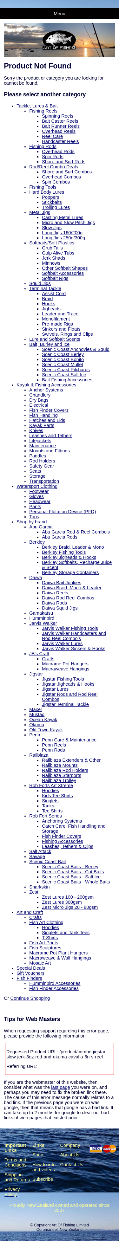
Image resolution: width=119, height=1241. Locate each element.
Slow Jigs (52, 227)
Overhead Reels (59, 131)
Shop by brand (32, 521)
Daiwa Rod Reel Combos (68, 597)
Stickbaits (52, 202)
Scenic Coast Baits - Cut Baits (73, 871)
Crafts (48, 658)
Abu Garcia (40, 526)
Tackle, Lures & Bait (37, 105)
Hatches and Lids (47, 420)
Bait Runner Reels (61, 126)
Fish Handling (43, 415)
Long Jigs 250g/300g (63, 237)
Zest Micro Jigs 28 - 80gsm (70, 907)
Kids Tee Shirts (57, 795)
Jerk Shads (53, 258)
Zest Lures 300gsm (62, 902)
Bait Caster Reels (60, 121)
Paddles (37, 455)
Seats (35, 471)
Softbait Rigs (55, 278)
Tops (34, 516)
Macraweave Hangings (65, 668)
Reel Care (52, 136)
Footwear (39, 491)
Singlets (50, 800)
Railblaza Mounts (59, 765)
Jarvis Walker (43, 623)
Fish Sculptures (45, 947)
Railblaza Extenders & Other (71, 760)
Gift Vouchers (30, 973)
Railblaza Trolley (59, 780)
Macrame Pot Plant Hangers (58, 952)
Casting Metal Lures (62, 217)
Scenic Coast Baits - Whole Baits (76, 881)
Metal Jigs (39, 212)
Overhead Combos (61, 176)
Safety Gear (41, 466)
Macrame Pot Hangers (65, 663)
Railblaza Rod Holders (65, 770)
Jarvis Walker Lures (62, 643)
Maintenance (42, 445)
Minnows (51, 263)
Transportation (44, 481)
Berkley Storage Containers (70, 572)
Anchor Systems (46, 389)
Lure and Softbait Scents (54, 339)
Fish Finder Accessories (54, 988)
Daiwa (35, 577)
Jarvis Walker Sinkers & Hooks (73, 648)
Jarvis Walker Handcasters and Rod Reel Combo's (74, 636)
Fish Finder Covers (49, 410)
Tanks (48, 805)
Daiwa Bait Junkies (61, 582)
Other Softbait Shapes (65, 268)
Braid (47, 298)
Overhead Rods (58, 151)
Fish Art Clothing (46, 922)
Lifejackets (40, 440)
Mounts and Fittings (49, 450)
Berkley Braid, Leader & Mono (73, 547)
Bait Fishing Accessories (67, 379)
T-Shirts (50, 937)
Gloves (36, 496)
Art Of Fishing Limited (70, 1225)
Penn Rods (53, 750)
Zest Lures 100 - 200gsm (68, 897)
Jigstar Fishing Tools (63, 679)
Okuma (36, 724)
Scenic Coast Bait (47, 861)
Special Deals (31, 968)
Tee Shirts (52, 810)
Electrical (38, 405)
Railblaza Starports (61, 775)
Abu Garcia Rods (59, 537)
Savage (37, 856)
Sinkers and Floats (61, 329)
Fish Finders (29, 978)
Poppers (50, 197)
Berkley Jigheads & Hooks (69, 557)
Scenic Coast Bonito (63, 359)
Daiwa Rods (54, 602)
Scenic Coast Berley (63, 354)
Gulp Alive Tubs (58, 252)
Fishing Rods (42, 146)
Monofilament (56, 318)
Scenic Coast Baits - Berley (70, 866)
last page (60, 1087)
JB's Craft (39, 653)
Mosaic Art (40, 963)
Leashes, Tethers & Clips (67, 846)
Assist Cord (54, 293)
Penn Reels (54, 744)
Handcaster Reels (60, 141)
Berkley (37, 542)
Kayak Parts (41, 425)
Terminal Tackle (45, 288)
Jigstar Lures (55, 689)
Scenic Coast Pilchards (66, 369)
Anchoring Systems (62, 821)
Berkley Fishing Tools (64, 552)
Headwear (39, 501)
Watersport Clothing (37, 486)
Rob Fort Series (45, 815)
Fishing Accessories (62, 841)
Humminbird (41, 618)
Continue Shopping (30, 998)
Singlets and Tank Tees (65, 932)
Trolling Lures (56, 207)
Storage (37, 476)
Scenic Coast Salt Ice (64, 374)
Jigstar (36, 673)
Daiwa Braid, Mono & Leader (71, 587)
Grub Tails (52, 247)
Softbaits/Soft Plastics (51, 242)
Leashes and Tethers (50, 435)
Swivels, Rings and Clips (67, 334)
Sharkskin (39, 886)
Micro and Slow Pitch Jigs (68, 222)
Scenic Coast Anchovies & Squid (75, 349)
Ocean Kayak (43, 719)
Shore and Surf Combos (67, 171)
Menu (59, 13)
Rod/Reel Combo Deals (53, 166)
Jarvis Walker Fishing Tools (70, 628)
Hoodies (50, 790)
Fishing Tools (42, 187)
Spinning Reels (57, 116)
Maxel (35, 709)
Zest (33, 892)
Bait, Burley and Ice (49, 344)
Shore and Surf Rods (63, 161)
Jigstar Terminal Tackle (65, 704)
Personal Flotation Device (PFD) (62, 511)
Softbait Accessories (63, 273)
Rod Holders (42, 460)
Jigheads (51, 308)
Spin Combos (56, 181)
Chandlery (39, 395)
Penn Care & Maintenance (69, 739)
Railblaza (38, 755)
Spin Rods (52, 156)
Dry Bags (38, 400)
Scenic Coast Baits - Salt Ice (71, 876)
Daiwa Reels (55, 592)
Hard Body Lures (46, 192)
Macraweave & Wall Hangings (60, 957)
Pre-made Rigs (57, 323)
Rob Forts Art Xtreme (51, 785)
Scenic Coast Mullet (62, 364)
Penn (34, 734)
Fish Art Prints (43, 942)
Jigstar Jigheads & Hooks (68, 684)
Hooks (48, 303)
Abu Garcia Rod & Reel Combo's (76, 531)
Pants (35, 506)
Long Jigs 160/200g (62, 232)
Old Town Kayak (46, 729)
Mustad (36, 714)
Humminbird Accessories (54, 983)
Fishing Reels (43, 110)
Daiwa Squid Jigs (59, 608)
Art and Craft (30, 912)
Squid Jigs (40, 283)
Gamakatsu (41, 613)
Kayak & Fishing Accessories (46, 384)
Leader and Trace (60, 313)
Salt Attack (40, 851)
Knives (36, 430)
